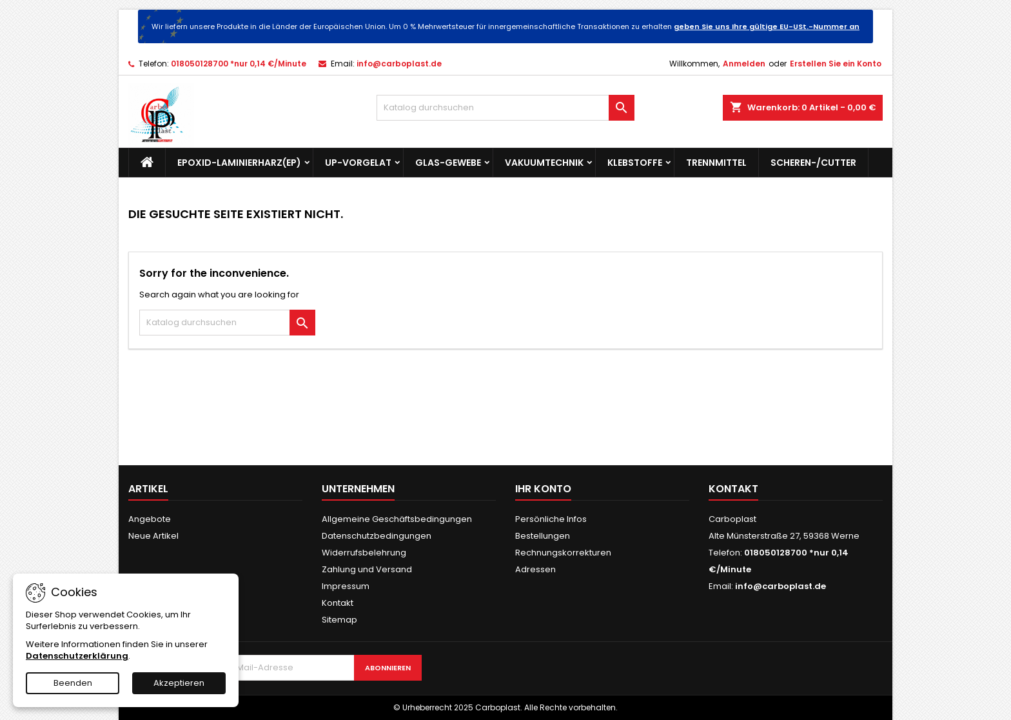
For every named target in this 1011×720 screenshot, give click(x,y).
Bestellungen (542, 536)
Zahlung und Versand (367, 569)
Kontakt (337, 603)
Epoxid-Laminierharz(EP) (239, 162)
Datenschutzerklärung (77, 656)
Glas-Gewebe (448, 162)
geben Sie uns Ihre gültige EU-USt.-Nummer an (766, 26)
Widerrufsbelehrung (364, 552)
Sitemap (339, 620)
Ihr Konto (543, 488)
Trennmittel (716, 162)
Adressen (535, 569)
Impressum (345, 586)
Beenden (73, 683)
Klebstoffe (634, 162)
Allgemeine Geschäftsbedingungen (397, 519)
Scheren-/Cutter (813, 162)
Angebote (149, 519)
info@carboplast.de (399, 63)
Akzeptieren (178, 683)
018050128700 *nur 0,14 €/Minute (238, 63)
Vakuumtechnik (544, 162)
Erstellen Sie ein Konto (835, 63)
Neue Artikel (153, 536)
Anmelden (744, 63)
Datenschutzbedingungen (376, 536)
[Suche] (505, 108)
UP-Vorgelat (358, 162)
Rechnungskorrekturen (563, 552)
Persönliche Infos (551, 519)
